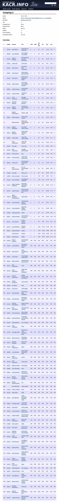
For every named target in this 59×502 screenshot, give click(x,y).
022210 (8, 432)
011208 (8, 172)
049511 (8, 265)
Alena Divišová (15, 293)
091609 (8, 59)
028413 (8, 67)
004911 (8, 261)
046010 (8, 313)
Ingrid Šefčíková (16, 226)
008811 (8, 236)
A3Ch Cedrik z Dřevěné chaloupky (24, 453)
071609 (8, 326)
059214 (8, 202)
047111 (8, 293)
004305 (8, 240)
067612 (8, 441)
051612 (8, 288)
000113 (8, 377)
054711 (8, 190)
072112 (8, 179)
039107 (8, 453)
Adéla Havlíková (16, 89)
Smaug (23, 230)
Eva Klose (14, 285)
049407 (8, 73)
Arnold (23, 357)
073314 (8, 427)
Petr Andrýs (14, 78)
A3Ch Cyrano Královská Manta (24, 78)
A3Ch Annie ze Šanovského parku (25, 163)
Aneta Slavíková (16, 372)
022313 (8, 338)
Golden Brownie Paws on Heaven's (24, 277)
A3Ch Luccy (24, 172)
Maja (22, 326)
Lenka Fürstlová (16, 202)
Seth (22, 285)
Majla (22, 392)
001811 (8, 146)
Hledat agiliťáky (16, 9)
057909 (8, 361)
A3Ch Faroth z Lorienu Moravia (24, 481)
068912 (8, 318)
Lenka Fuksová (15, 93)
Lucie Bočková (15, 352)
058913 (8, 420)
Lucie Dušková (15, 245)
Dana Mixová (15, 236)
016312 (8, 78)
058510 (8, 98)
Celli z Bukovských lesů (24, 492)
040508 (8, 352)
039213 (8, 471)
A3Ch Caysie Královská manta (24, 133)
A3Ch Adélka (24, 288)
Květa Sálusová (15, 468)
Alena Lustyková (16, 176)
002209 (8, 497)
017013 (8, 332)
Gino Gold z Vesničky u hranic (24, 246)
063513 (8, 285)
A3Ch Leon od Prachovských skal (24, 191)
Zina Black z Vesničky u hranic (24, 442)
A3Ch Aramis (24, 176)
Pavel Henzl (15, 288)
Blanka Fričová (15, 261)
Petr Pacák (14, 427)
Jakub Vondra (15, 153)
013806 (8, 176)
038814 (8, 298)
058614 (8, 382)
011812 (8, 185)
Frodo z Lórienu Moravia (23, 222)
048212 (8, 365)
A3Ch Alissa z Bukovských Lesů (24, 352)
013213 (8, 322)
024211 (8, 230)
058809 (8, 137)
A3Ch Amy (24, 486)
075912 (8, 157)
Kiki (22, 382)
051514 (8, 49)
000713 (8, 226)
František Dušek (16, 332)
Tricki (22, 265)
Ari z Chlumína (25, 322)
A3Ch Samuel (24, 281)
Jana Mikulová (15, 397)
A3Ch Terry (24, 146)
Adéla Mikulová (15, 322)
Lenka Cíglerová (16, 411)
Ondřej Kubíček (15, 415)
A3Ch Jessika (24, 407)
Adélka (23, 236)
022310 (8, 342)
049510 (8, 212)
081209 (8, 53)
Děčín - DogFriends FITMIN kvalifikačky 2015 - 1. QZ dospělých (36, 18)
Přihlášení (30, 9)
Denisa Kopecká (16, 318)
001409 (8, 84)
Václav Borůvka (15, 157)
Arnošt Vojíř (14, 162)
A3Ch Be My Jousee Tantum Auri (25, 108)
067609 (8, 150)
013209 (8, 389)
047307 (8, 93)
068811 (8, 89)
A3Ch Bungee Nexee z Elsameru (24, 202)
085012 (8, 486)
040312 (8, 132)
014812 (8, 127)
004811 (8, 468)
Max (22, 153)
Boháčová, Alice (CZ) (26, 20)
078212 (8, 196)
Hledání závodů (7, 9)
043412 (8, 464)
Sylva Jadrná (15, 423)
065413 (8, 407)
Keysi (22, 389)
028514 (8, 436)
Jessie (23, 212)
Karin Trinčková (15, 179)
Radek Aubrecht (16, 338)
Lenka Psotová (15, 190)
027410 (8, 304)
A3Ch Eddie (24, 365)
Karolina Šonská (16, 471)
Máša (22, 423)
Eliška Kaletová (15, 117)
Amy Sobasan (24, 468)
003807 (8, 117)
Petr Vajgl (14, 146)
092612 (8, 397)
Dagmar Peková (16, 230)
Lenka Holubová (16, 208)
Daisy (22, 464)
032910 (8, 411)
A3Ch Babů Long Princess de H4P (24, 318)
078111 (8, 415)
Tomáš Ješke (15, 137)
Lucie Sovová (15, 221)
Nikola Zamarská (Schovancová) (15, 197)
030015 (8, 276)
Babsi (22, 346)
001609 (8, 403)
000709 (8, 107)
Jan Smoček (15, 256)
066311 (8, 216)
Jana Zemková (15, 298)
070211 (8, 481)
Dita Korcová (15, 67)
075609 (8, 423)
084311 (8, 162)
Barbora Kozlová (16, 365)
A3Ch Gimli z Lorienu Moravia (24, 377)
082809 (8, 368)
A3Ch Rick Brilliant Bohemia (24, 208)
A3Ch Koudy (24, 196)
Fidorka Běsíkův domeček (23, 459)
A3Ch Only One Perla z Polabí (24, 299)
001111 (8, 208)
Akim (22, 368)
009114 (8, 153)
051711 (8, 221)
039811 (8, 256)
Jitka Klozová (15, 73)
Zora (22, 471)
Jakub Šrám (15, 392)
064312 (8, 251)
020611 (8, 63)
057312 (8, 392)
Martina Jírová (15, 481)
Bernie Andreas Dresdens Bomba (25, 498)
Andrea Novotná (16, 216)
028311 (8, 491)
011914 (8, 245)
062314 (8, 270)
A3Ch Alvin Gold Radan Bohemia (24, 185)
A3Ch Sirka (24, 63)
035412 (8, 308)
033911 (8, 281)
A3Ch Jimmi (24, 361)
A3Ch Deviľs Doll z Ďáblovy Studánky (24, 84)
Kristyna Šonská (16, 212)
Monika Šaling (15, 84)
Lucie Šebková (15, 53)
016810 (8, 372)
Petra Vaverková (16, 313)
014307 (8, 346)
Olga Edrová (15, 49)
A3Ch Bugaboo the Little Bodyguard (25, 59)
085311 (8, 459)
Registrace (24, 9)
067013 (8, 102)
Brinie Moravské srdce (23, 476)
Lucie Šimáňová (16, 368)
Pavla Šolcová (15, 441)
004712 (8, 475)
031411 (8, 357)
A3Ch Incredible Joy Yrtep (24, 251)
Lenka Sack (15, 63)
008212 (8, 447)
